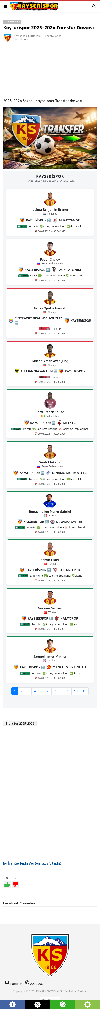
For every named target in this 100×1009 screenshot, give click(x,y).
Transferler (12, 21)
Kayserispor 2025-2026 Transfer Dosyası (48, 27)
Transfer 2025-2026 (19, 723)
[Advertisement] (50, 70)
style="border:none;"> (50, 439)
